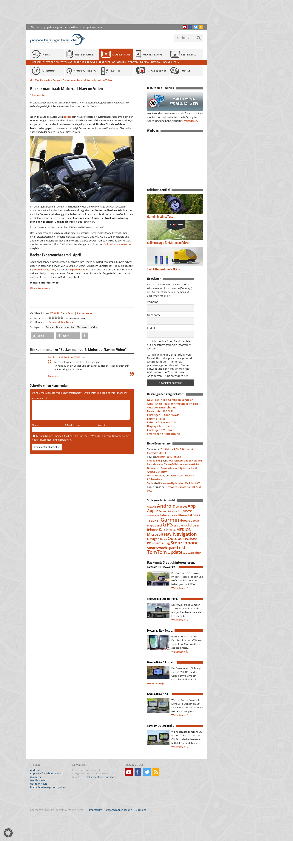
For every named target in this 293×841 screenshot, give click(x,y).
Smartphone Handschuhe (163, 434)
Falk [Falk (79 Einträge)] (174, 515)
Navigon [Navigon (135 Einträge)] (153, 539)
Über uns (141, 809)
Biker (59, 327)
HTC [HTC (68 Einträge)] (186, 525)
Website (102, 429)
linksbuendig (154, 460)
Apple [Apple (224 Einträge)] (152, 510)
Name (35, 429)
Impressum (95, 809)
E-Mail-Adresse (73, 429)
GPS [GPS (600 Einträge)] (168, 524)
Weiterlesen (179, 588)
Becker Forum (42, 288)
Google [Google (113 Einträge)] (185, 520)
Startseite (36, 27)
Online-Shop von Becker (117, 244)
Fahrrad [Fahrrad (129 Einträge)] (165, 515)
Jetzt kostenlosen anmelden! (101, 777)
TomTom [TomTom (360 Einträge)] (157, 552)
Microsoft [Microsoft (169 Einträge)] (155, 534)
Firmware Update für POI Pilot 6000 (179, 483)
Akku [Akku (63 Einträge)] (149, 506)
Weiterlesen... (191, 121)
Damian (151, 468)
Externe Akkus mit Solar (162, 422)
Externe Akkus (156, 418)
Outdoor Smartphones (161, 407)
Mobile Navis (42, 80)
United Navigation (44, 269)
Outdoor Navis (38, 783)
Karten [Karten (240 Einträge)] (165, 529)
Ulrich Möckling (156, 475)
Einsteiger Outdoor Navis (163, 415)
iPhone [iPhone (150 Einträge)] (152, 529)
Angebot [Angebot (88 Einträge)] (181, 506)
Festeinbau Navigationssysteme (48, 787)
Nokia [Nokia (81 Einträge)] (163, 539)
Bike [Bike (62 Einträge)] (169, 511)
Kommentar (39, 398)
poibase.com (94, 27)
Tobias (151, 483)
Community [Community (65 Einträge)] (153, 515)
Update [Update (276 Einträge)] (174, 552)
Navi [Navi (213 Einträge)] (168, 534)
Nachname (154, 315)
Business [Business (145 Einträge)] (185, 511)
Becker (56, 80)
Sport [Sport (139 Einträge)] (171, 548)
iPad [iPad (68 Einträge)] (197, 525)
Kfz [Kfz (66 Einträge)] (174, 530)
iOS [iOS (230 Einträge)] (191, 525)
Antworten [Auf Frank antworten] (54, 376)
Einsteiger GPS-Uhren (160, 430)
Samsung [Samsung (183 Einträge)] (162, 543)
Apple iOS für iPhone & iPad (46, 773)
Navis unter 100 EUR (160, 411)
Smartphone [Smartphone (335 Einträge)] (184, 543)
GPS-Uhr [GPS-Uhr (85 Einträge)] (178, 525)
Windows (35, 777)
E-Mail (151, 328)
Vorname (152, 302)
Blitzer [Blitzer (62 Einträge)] (175, 511)
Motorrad (82, 327)
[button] (42, 335)
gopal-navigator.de (55, 27)
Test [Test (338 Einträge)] (181, 547)
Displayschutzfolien (159, 426)
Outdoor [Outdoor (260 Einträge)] (176, 538)
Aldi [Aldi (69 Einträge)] (154, 506)
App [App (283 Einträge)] (192, 506)
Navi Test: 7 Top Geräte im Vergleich (170, 400)
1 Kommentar (38, 95)
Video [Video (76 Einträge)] (186, 553)
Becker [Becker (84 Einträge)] (162, 511)
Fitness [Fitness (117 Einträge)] (183, 515)
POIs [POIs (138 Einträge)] (150, 543)
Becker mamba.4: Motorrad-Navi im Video (87, 80)
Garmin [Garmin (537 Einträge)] (170, 519)
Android (35, 770)
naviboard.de (77, 27)
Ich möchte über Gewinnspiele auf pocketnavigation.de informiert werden (169, 345)
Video (94, 327)
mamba (69, 327)
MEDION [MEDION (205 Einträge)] (184, 529)
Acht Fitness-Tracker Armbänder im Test (172, 403)
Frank (51, 357)
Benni (70, 313)
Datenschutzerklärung (119, 809)
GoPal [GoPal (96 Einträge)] (158, 525)
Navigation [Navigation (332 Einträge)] (185, 534)
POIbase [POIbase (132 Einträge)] (191, 539)
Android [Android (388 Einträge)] (166, 506)
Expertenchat (77, 269)
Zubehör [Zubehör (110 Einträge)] (195, 553)
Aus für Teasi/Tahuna (168, 456)
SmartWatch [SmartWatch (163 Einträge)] (157, 547)
